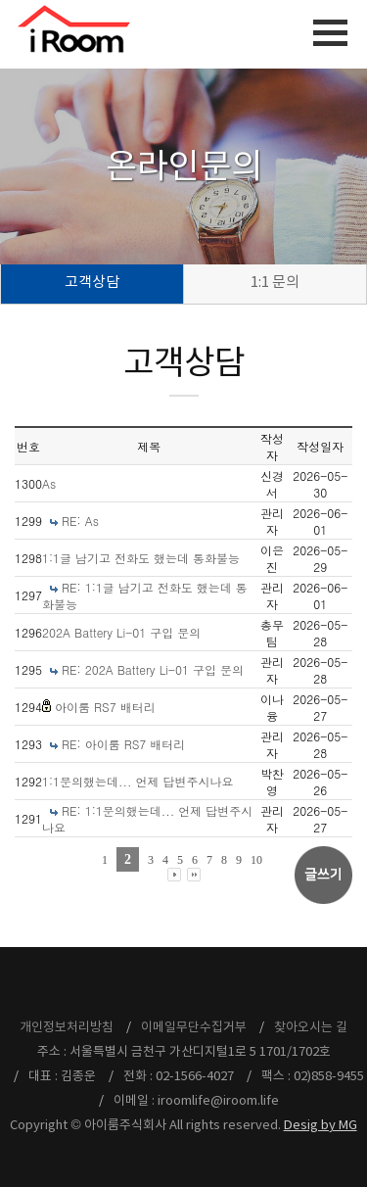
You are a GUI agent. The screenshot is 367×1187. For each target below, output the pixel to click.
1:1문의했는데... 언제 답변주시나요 (138, 781)
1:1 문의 (275, 282)
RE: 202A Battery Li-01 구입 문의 (153, 669)
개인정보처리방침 (67, 1028)
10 (256, 860)
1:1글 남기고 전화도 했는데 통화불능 (141, 557)
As (49, 483)
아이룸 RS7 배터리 (105, 706)
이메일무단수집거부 (194, 1028)
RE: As (80, 520)
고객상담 (92, 282)
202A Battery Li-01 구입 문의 (121, 632)
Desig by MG (320, 1125)
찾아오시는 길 (310, 1028)
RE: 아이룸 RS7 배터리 (123, 744)
